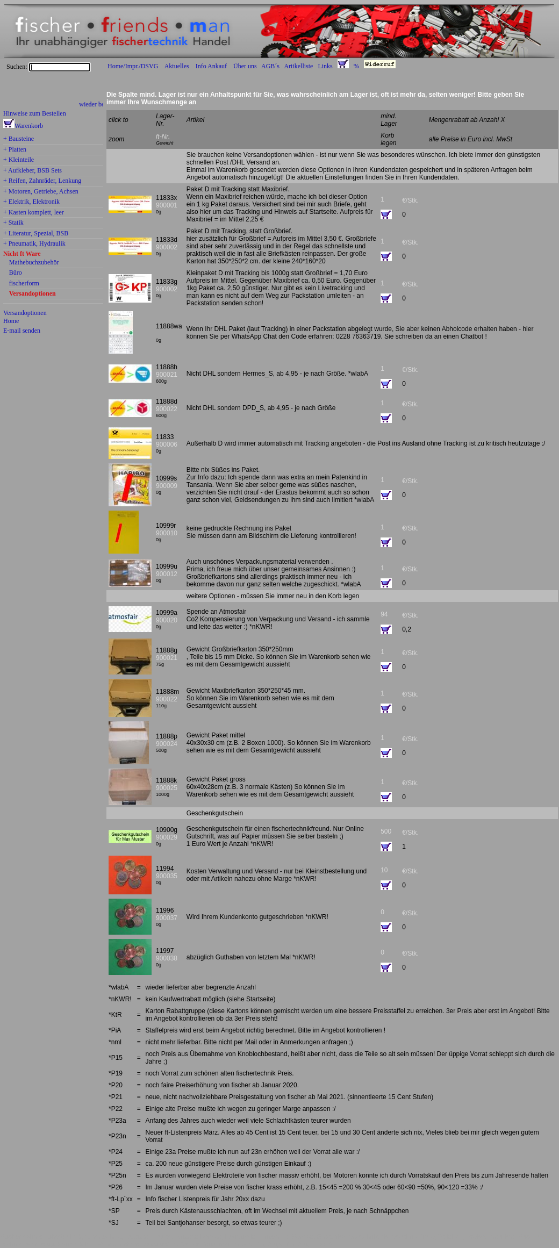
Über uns (245, 66)
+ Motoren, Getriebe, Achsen (40, 192)
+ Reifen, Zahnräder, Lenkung (42, 181)
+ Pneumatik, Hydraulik (34, 244)
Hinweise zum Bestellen (34, 113)
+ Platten (14, 150)
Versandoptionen (32, 294)
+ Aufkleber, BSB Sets (32, 171)
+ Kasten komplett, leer (33, 213)
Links (325, 66)
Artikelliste (298, 66)
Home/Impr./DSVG (133, 66)
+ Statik (13, 223)
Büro (15, 273)
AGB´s (270, 66)
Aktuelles (176, 66)
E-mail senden (21, 330)
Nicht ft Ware (22, 254)
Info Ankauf (211, 66)
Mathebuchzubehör (34, 263)
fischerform (24, 284)
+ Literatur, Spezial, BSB (35, 234)
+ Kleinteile (18, 160)
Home (11, 321)
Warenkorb (29, 126)
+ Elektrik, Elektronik (31, 202)
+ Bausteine (18, 139)
